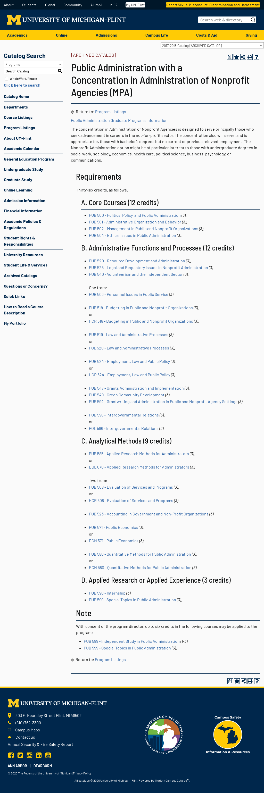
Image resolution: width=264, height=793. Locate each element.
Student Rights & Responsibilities (19, 240)
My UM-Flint (135, 5)
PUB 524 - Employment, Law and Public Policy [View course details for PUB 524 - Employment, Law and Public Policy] (129, 361)
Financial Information (23, 210)
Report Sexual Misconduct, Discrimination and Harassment (213, 5)
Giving (251, 34)
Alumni (96, 5)
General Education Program (29, 158)
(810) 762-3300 (28, 722)
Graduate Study (18, 179)
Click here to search (22, 84)
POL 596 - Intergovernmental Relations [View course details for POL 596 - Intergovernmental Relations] (124, 428)
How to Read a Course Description (24, 309)
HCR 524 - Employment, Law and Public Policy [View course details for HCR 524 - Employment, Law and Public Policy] (129, 374)
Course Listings (18, 117)
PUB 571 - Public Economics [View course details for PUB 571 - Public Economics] (113, 527)
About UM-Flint (17, 138)
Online (62, 34)
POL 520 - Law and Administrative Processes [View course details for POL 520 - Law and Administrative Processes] (129, 347)
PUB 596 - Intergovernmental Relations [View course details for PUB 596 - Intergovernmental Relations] (124, 414)
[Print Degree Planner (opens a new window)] (230, 57)
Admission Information (24, 200)
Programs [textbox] (12, 64)
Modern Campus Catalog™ (172, 780)
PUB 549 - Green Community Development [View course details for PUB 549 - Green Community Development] (126, 394)
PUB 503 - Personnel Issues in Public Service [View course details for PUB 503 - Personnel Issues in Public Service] (128, 294)
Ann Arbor (17, 766)
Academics (17, 34)
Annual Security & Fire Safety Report (40, 744)
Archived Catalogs (20, 275)
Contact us (25, 736)
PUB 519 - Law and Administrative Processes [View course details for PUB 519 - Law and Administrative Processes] (128, 334)
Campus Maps (27, 729)
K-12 (114, 5)
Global (50, 5)
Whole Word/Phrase (23, 78)
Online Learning (18, 189)
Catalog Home (16, 96)
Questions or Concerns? (25, 285)
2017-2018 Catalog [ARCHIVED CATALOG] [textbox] (192, 46)
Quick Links (14, 296)
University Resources (23, 254)
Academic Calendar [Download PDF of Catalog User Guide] (21, 148)
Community (72, 5)
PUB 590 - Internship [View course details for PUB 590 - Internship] (107, 592)
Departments (16, 106)
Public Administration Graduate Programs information (119, 120)
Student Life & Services (25, 264)
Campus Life (156, 34)
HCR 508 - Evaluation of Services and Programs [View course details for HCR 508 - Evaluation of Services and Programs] (131, 500)
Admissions (106, 34)
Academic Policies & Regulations (23, 224)
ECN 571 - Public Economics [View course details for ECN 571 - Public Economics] (113, 540)
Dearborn (43, 766)
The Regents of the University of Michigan (44, 773)
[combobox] (212, 45)
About (9, 5)
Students (29, 5)
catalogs (84, 780)
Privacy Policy (82, 773)
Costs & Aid (206, 34)
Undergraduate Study (23, 169)
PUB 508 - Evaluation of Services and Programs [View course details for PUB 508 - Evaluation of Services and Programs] (131, 487)
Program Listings (19, 127)
